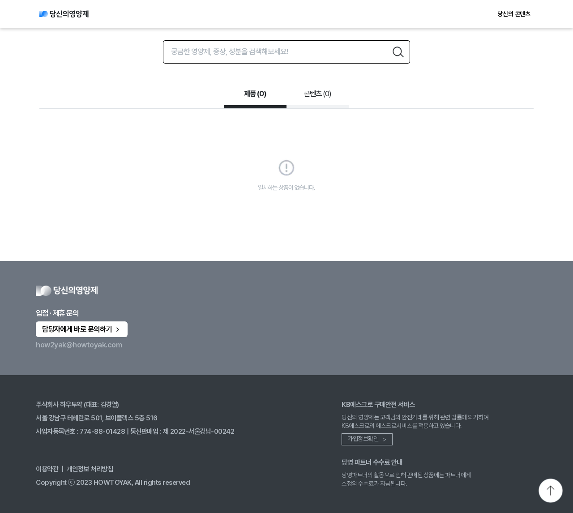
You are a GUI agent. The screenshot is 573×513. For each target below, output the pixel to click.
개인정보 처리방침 (90, 469)
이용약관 (47, 469)
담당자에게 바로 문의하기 (81, 329)
